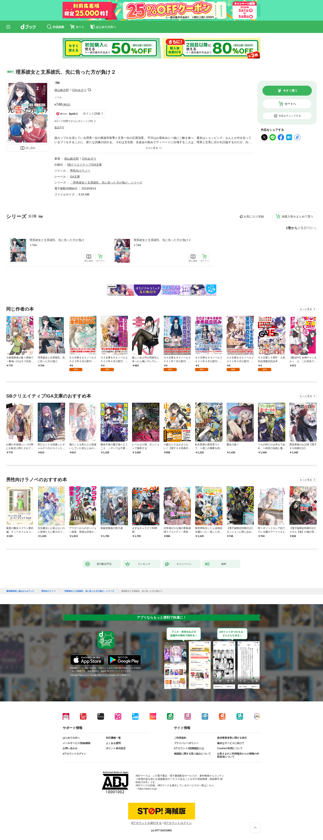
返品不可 (59, 127)
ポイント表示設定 (116, 748)
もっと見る (306, 309)
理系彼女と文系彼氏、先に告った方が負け (56, 240)
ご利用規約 (180, 737)
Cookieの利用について (230, 748)
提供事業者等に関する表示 (232, 737)
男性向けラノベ (80, 170)
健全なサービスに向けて (230, 743)
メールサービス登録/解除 (76, 743)
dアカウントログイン (74, 753)
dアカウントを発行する (146, 823)
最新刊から (308, 228)
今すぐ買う (290, 90)
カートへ (290, 103)
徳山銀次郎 (61, 90)
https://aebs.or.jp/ (147, 788)
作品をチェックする (290, 115)
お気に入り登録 (254, 216)
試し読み (30, 147)
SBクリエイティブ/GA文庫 (84, 164)
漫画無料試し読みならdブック (20, 591)
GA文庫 (75, 176)
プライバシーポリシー (186, 743)
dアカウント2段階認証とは (189, 748)
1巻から (292, 228)
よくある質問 (113, 743)
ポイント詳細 (91, 113)
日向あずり (79, 90)
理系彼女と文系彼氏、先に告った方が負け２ (162, 240)
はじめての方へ (71, 737)
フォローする (89, 90)
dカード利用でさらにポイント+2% (73, 121)
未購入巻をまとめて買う (297, 216)
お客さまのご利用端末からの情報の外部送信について (238, 755)
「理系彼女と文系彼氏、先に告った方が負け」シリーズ (106, 182)
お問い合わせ (70, 748)
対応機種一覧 (113, 737)
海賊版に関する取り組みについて (192, 753)
